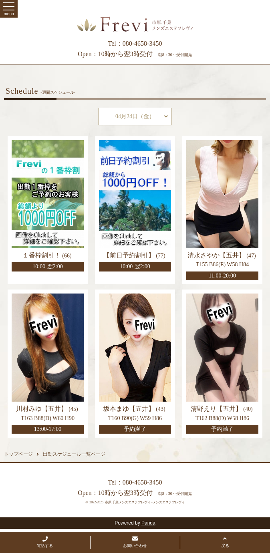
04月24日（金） (141, 116)
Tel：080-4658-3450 (135, 43)
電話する (45, 542)
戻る (225, 542)
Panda (148, 523)
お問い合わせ (135, 542)
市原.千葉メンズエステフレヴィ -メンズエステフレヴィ (145, 502)
